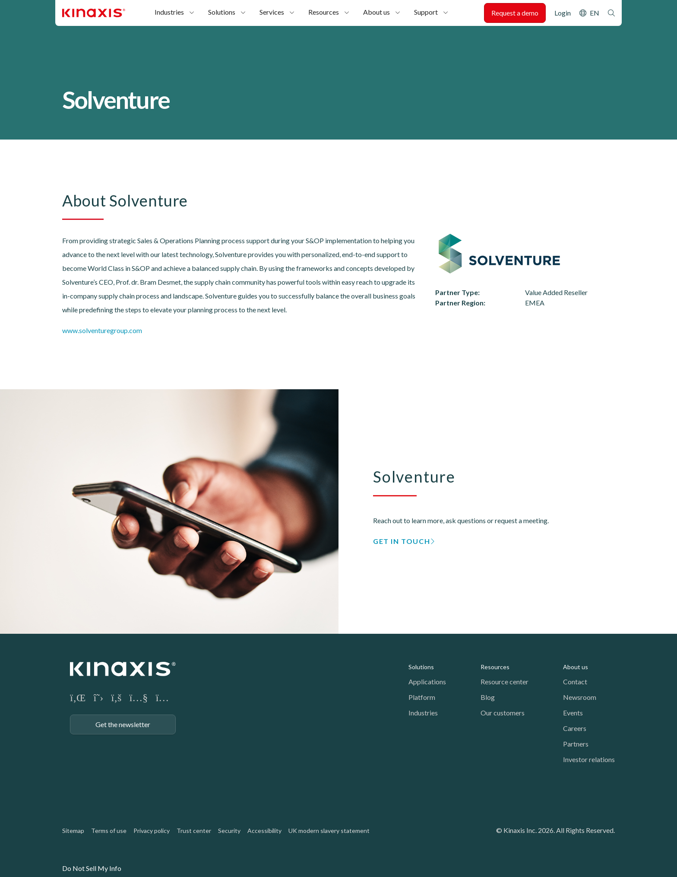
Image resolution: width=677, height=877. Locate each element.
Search (611, 13)
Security (229, 830)
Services (271, 12)
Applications (427, 681)
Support (426, 12)
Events (573, 713)
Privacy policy (151, 830)
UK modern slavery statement (329, 830)
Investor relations (589, 759)
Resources (323, 12)
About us (376, 12)
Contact (575, 681)
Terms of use (109, 830)
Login (562, 13)
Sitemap (73, 830)
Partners (575, 744)
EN (594, 13)
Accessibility (264, 830)
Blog (488, 697)
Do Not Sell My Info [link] (91, 868)
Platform (421, 697)
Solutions (221, 12)
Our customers (503, 713)
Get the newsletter (122, 724)
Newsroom (579, 697)
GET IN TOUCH (401, 541)
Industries (169, 12)
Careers (574, 728)
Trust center (194, 830)
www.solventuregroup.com (102, 330)
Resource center (504, 681)
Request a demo (514, 13)
